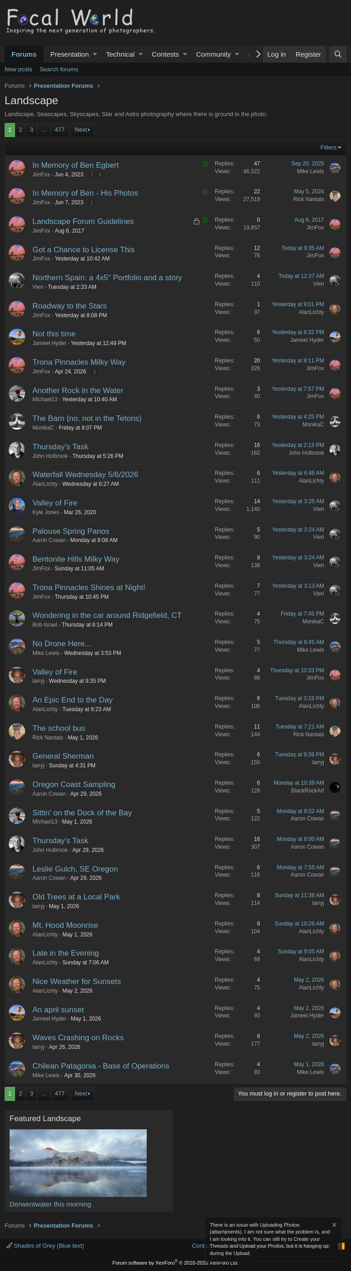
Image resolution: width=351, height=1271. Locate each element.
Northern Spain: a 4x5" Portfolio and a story (107, 277)
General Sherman (63, 756)
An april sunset (58, 1009)
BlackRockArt (307, 790)
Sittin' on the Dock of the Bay (82, 812)
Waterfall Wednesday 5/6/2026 (85, 474)
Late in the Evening (65, 953)
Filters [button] (328, 147)
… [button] (44, 129)
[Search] (337, 54)
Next (81, 129)
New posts (18, 69)
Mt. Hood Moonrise (65, 925)
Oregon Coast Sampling (73, 784)
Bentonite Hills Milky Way (75, 559)
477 (60, 129)
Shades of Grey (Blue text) (45, 1245)
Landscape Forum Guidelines (83, 221)
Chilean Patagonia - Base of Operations (101, 1066)
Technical (120, 54)
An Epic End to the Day (72, 700)
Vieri (37, 287)
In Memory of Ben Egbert (75, 165)
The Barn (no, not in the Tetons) (87, 418)
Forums (24, 54)
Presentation (69, 54)
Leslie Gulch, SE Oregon (75, 869)
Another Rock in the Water (77, 390)
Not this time (53, 334)
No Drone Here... (61, 643)
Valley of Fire (54, 503)
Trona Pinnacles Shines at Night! (88, 587)
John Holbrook (50, 456)
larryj (38, 681)
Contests (165, 54)
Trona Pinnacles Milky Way (79, 362)
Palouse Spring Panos (70, 531)
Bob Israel (44, 625)
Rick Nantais (308, 199)
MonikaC (43, 428)
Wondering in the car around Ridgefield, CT (107, 615)
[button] (94, 54)
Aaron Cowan (49, 540)
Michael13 (45, 399)
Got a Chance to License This (83, 249)
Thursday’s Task (60, 446)
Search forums (59, 69)
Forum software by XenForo (175, 1263)
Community (213, 54)
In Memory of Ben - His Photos (85, 193)
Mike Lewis (310, 171)
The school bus (58, 728)
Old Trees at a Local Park (76, 897)
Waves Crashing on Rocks (78, 1037)
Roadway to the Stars (69, 306)
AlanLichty (311, 312)
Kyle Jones (45, 512)
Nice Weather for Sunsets (76, 981)
